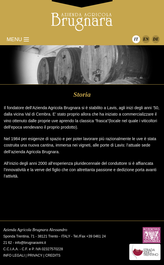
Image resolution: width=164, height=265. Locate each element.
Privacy (35, 255)
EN (146, 39)
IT (136, 39)
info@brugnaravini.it (30, 243)
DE (156, 39)
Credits (52, 255)
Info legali (14, 255)
